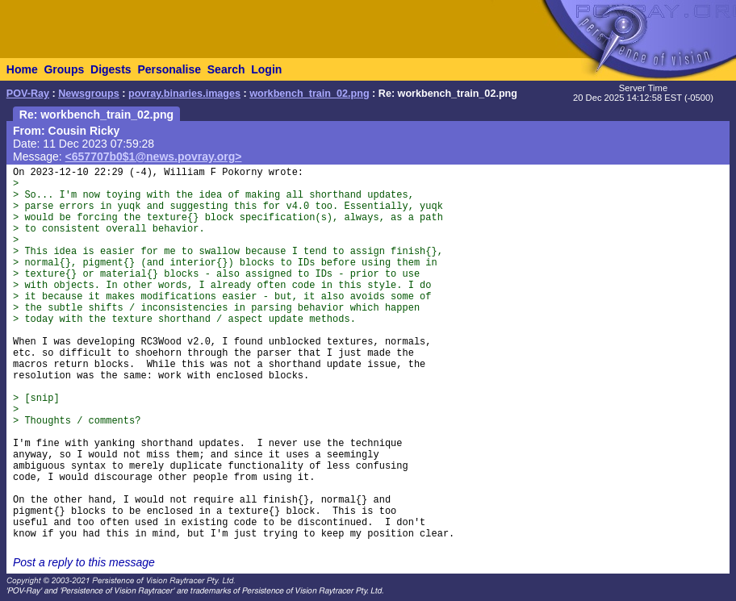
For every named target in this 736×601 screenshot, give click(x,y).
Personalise (169, 69)
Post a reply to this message (84, 562)
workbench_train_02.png (309, 93)
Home (22, 69)
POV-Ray (27, 93)
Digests (111, 69)
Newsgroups (88, 93)
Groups (64, 69)
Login (266, 69)
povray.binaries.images (184, 93)
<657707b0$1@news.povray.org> (153, 156)
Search (226, 69)
